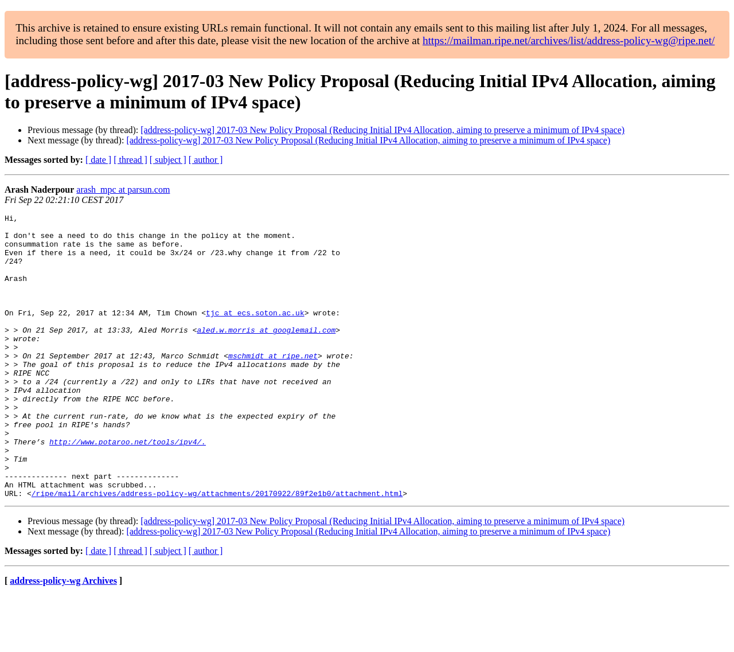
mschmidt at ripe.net (273, 385)
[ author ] (206, 160)
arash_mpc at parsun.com (123, 189)
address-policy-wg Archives (63, 637)
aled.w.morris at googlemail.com (266, 354)
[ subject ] (168, 160)
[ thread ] (130, 160)
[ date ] (98, 160)
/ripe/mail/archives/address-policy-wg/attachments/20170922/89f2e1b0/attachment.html (217, 550)
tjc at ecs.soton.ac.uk (255, 333)
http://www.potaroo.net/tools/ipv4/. (127, 488)
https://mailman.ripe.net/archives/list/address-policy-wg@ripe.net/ (569, 40)
